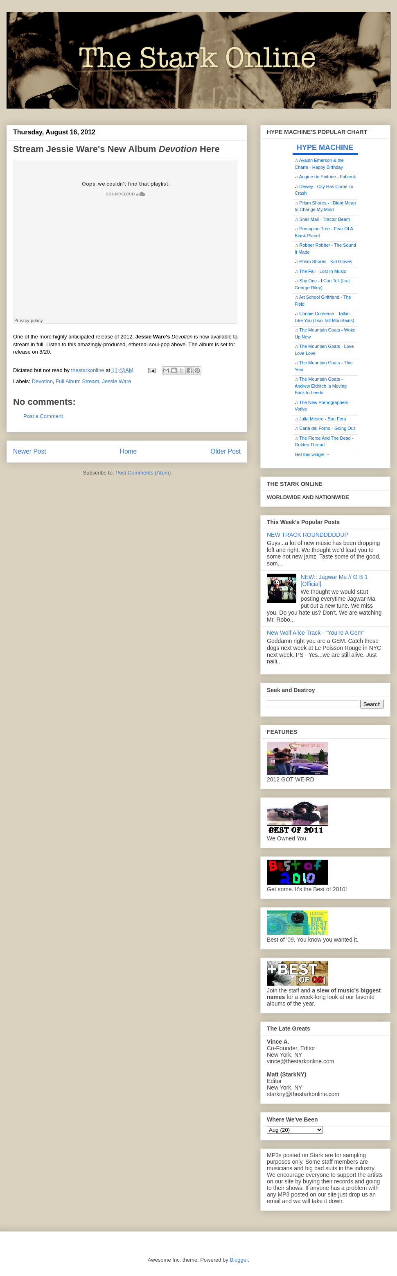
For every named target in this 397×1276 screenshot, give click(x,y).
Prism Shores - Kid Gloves (325, 261)
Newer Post (29, 451)
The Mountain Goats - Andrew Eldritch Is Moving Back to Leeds (321, 386)
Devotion (42, 381)
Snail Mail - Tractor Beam (324, 219)
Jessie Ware (116, 381)
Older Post (225, 451)
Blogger (239, 1260)
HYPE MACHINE (325, 147)
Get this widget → (312, 454)
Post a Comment (43, 416)
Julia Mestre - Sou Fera (322, 418)
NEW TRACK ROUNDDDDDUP (307, 534)
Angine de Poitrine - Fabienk (327, 176)
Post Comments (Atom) (143, 473)
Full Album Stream (77, 381)
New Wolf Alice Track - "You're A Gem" (315, 632)
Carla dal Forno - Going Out (327, 428)
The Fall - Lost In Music (322, 271)
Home (128, 451)
